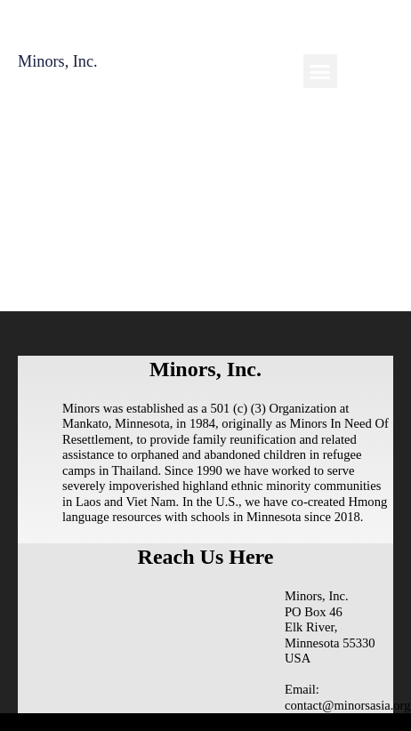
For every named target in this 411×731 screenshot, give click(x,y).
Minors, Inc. (58, 61)
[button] (320, 71)
